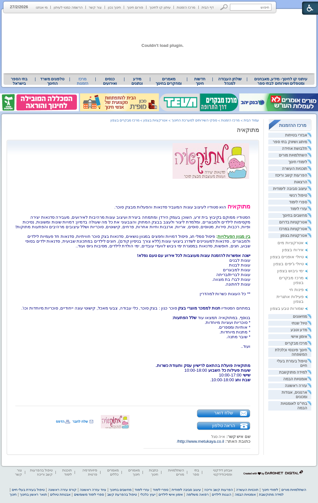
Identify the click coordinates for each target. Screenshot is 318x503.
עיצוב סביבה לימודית (290, 188)
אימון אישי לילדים (171, 494)
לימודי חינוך (297, 162)
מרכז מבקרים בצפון (124, 120)
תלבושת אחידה (294, 148)
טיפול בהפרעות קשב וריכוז (41, 472)
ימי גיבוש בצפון (290, 270)
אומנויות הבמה (295, 379)
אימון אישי (299, 336)
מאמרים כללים (113, 472)
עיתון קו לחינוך (160, 7)
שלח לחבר (80, 421)
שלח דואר (223, 412)
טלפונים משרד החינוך (52, 81)
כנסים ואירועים (110, 81)
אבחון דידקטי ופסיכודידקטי (222, 472)
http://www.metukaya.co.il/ (200, 441)
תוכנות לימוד (67, 472)
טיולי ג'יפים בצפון (288, 263)
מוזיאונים (300, 316)
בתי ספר (196, 472)
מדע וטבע (299, 330)
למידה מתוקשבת (293, 372)
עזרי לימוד (298, 209)
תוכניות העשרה (294, 168)
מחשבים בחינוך (294, 215)
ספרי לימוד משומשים (89, 494)
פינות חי (296, 289)
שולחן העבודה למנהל (230, 81)
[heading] (249, 360)
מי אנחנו (42, 7)
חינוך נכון (114, 7)
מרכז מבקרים (296, 343)
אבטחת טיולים (60, 494)
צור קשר (95, 7)
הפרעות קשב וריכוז (291, 175)
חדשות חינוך (199, 81)
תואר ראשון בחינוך (33, 494)
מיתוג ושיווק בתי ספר (290, 142)
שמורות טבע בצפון (287, 308)
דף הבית (208, 7)
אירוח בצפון (293, 249)
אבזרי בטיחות (296, 135)
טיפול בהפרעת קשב (122, 494)
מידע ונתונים (137, 81)
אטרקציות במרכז (293, 229)
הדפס (60, 421)
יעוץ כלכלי (147, 494)
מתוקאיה (248, 130)
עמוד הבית (251, 120)
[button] (224, 7)
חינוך (13, 494)
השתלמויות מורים (293, 155)
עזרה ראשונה (296, 385)
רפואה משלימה (197, 494)
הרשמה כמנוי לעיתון (68, 7)
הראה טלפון (223, 425)
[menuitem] (280, 81)
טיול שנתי (299, 323)
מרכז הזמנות (186, 7)
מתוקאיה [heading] (238, 206)
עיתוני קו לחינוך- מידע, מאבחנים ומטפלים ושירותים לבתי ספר (281, 81)
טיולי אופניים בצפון (287, 256)
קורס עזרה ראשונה (62, 490)
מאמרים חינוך (134, 472)
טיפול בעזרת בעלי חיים (28, 490)
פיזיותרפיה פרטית (89, 472)
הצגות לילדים (221, 494)
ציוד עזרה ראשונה (93, 490)
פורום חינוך (135, 7)
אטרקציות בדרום (293, 222)
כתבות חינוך (153, 472)
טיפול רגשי (298, 195)
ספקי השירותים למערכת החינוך (194, 120)
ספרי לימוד (298, 202)
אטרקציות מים (290, 242)
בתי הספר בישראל (19, 81)
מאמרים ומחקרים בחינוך (168, 81)
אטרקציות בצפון (293, 235)
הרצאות (300, 182)
